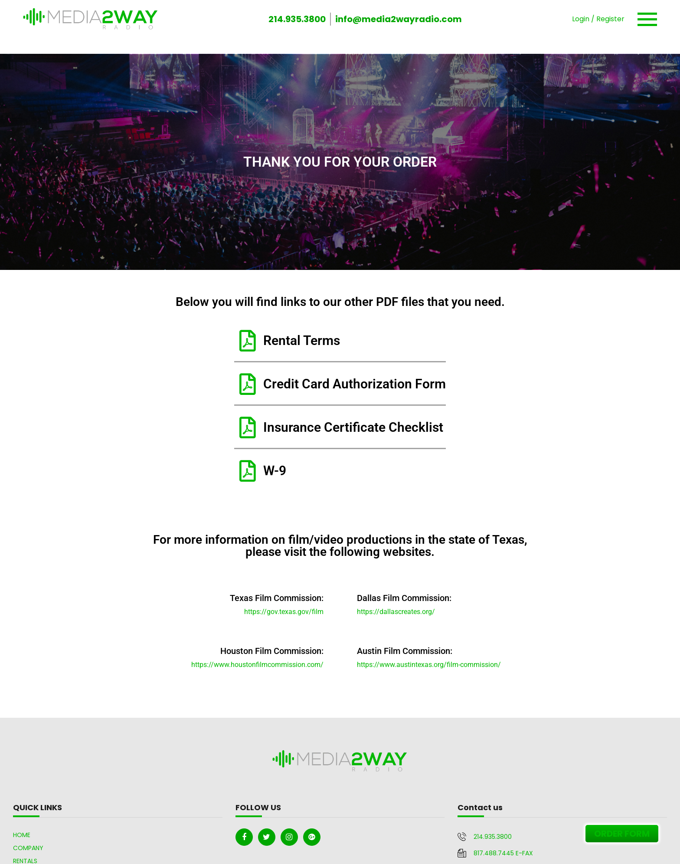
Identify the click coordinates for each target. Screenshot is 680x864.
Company (28, 848)
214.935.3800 (297, 19)
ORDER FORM (622, 834)
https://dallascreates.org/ (396, 612)
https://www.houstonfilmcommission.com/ (257, 664)
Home (21, 835)
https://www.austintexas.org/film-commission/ (429, 664)
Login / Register (598, 19)
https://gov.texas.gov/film (284, 612)
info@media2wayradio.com (398, 19)
